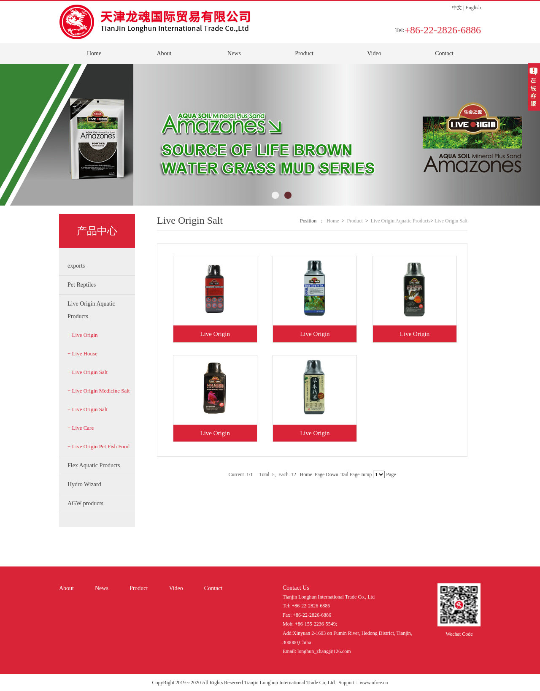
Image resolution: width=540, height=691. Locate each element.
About (164, 53)
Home (94, 53)
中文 (457, 8)
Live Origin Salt (451, 221)
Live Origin (215, 334)
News (234, 53)
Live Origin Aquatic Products (401, 221)
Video (374, 53)
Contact (444, 53)
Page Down (326, 474)
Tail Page (349, 474)
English (473, 8)
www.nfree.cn (373, 683)
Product (304, 53)
